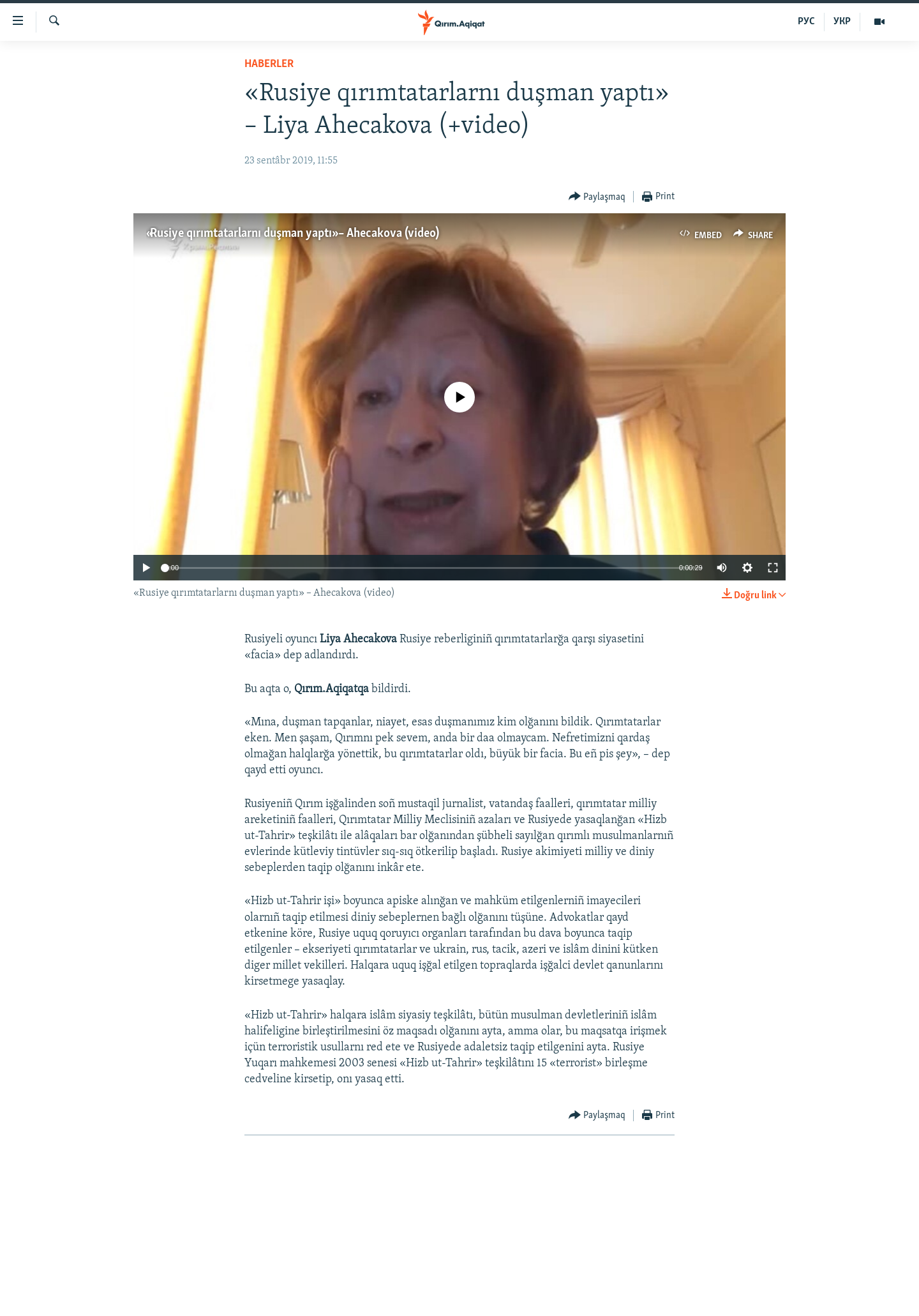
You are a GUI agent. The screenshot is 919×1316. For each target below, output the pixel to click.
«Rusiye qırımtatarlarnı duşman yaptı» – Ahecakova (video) (292, 233)
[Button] (597, 197)
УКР (842, 22)
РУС (806, 22)
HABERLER (269, 64)
